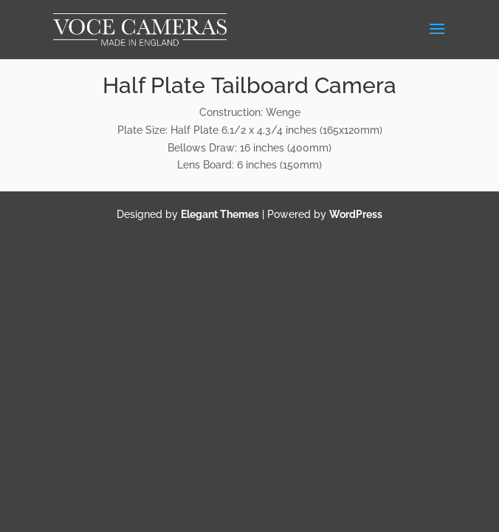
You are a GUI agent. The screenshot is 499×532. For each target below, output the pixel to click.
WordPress (355, 214)
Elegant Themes (220, 214)
